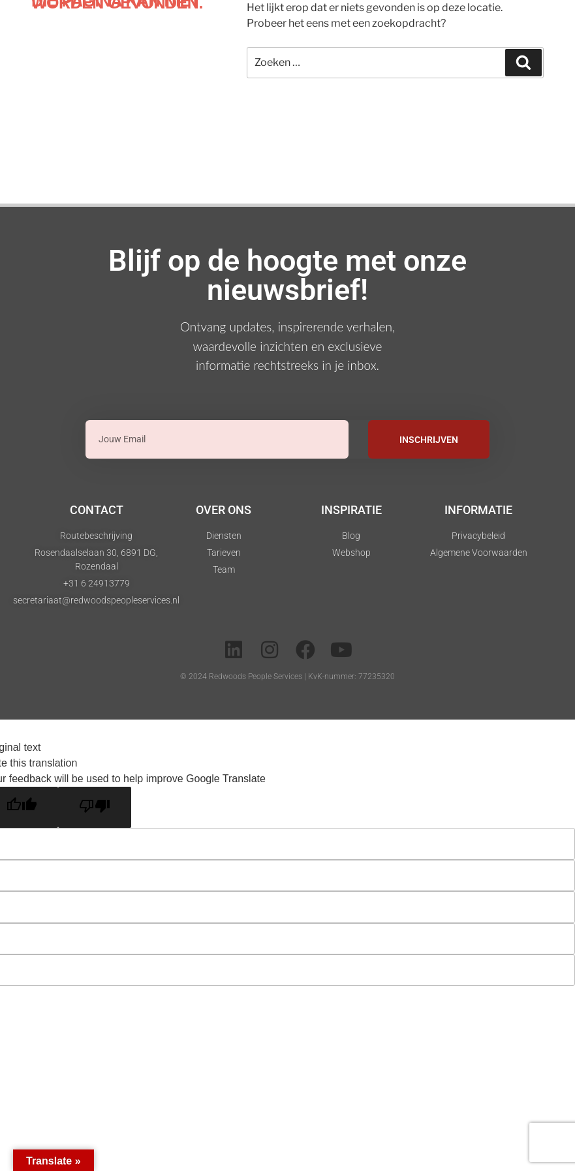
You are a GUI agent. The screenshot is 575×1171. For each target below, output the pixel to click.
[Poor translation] (94, 807)
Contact (96, 510)
